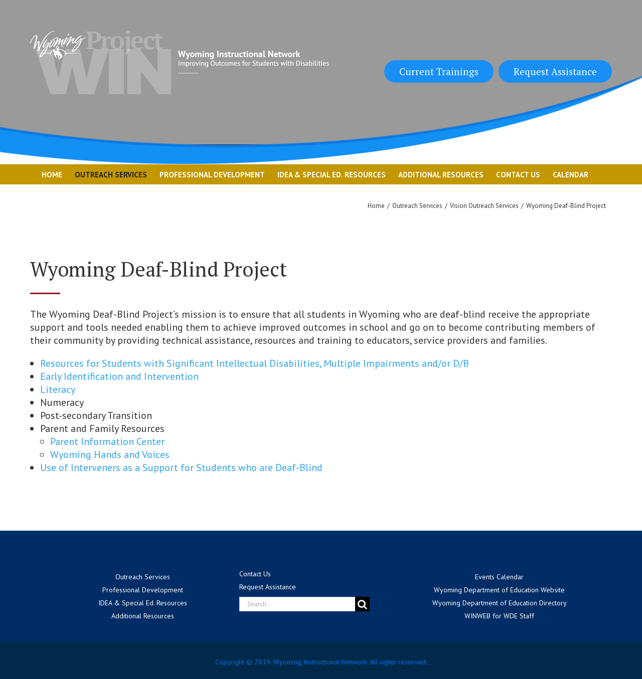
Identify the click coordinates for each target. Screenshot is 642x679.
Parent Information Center (107, 441)
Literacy (57, 389)
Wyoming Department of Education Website (499, 589)
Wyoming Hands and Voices (110, 454)
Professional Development (142, 589)
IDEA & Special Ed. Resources (142, 602)
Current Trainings (438, 71)
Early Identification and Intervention (119, 376)
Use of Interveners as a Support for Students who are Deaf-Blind (181, 467)
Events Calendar (499, 576)
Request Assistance (555, 71)
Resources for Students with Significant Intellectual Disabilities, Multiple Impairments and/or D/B (254, 363)
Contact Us (255, 573)
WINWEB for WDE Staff (499, 615)
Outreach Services (142, 576)
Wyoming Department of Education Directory (499, 602)
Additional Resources (142, 615)
